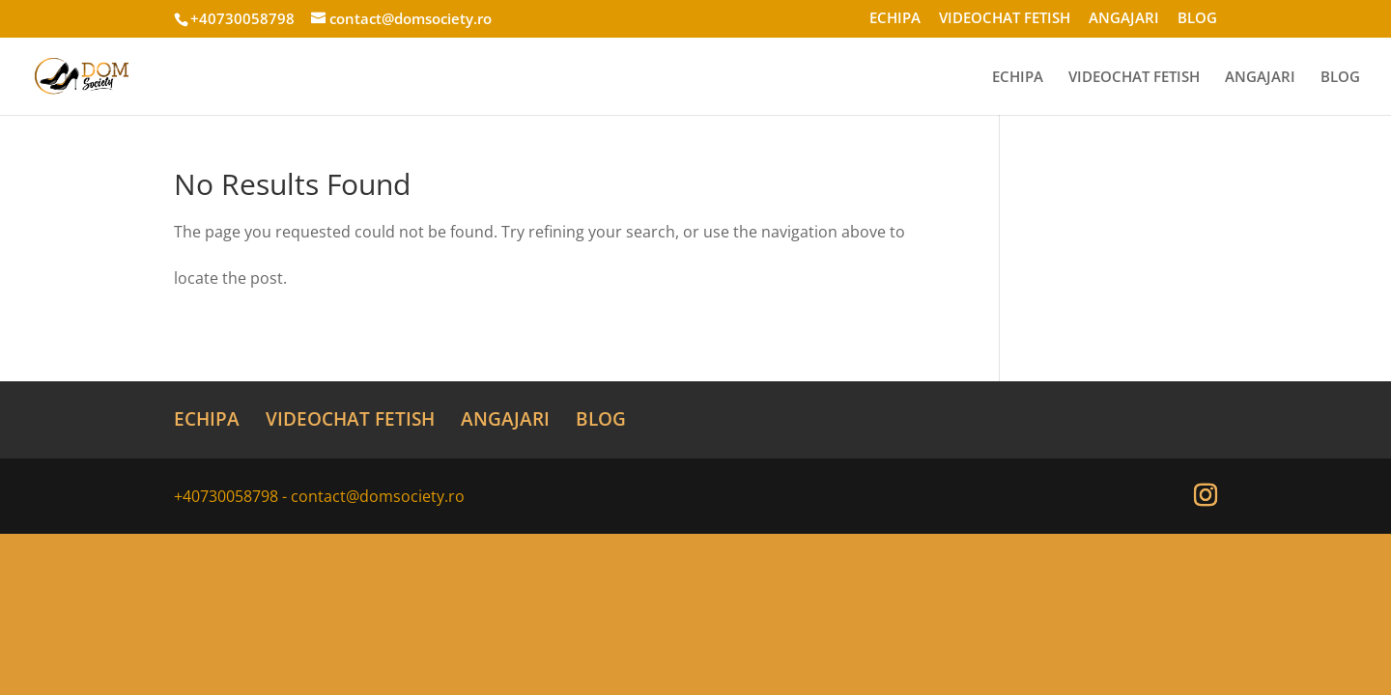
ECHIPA (895, 19)
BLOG (1197, 19)
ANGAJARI (1124, 19)
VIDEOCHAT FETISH (1004, 19)
